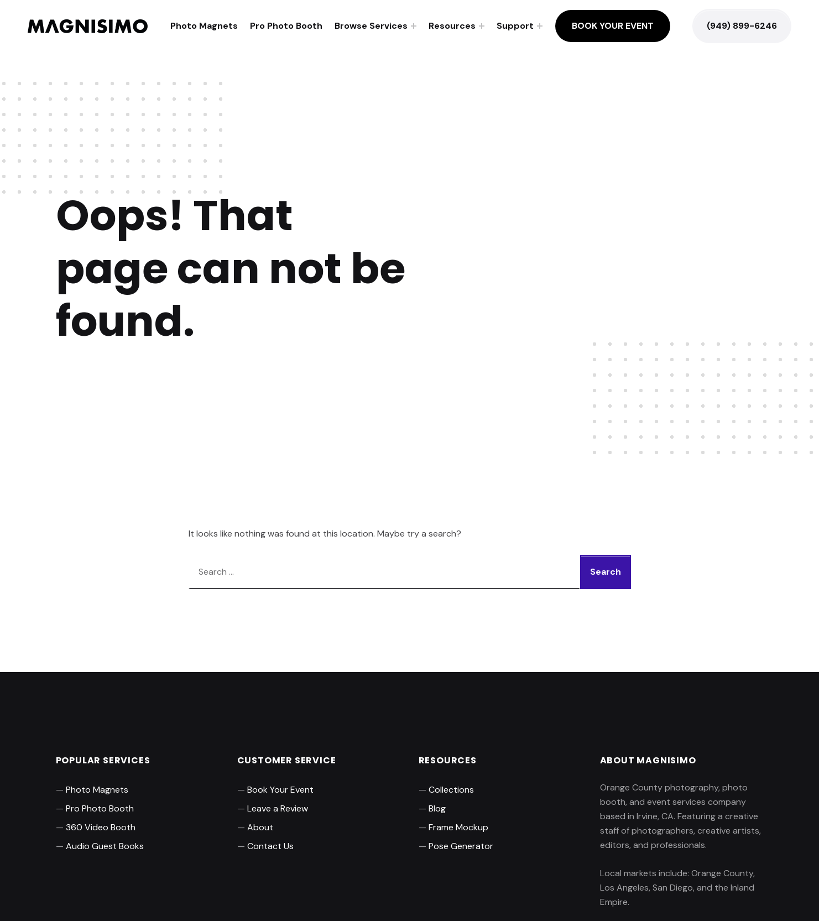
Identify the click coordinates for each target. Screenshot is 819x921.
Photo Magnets (204, 26)
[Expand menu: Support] (539, 26)
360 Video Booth (100, 827)
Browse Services (371, 26)
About (260, 827)
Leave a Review (277, 808)
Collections (451, 789)
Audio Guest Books (105, 846)
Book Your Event (613, 26)
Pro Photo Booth (286, 26)
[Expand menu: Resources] (481, 26)
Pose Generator (461, 846)
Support (515, 26)
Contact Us (270, 846)
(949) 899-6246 (742, 26)
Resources (452, 26)
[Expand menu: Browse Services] (413, 26)
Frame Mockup (458, 827)
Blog (437, 808)
